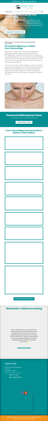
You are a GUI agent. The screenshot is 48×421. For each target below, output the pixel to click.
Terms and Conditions (28, 419)
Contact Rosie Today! (24, 122)
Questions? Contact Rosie (15, 32)
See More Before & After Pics (24, 299)
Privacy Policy (17, 419)
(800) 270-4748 (14, 375)
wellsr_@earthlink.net (15, 377)
